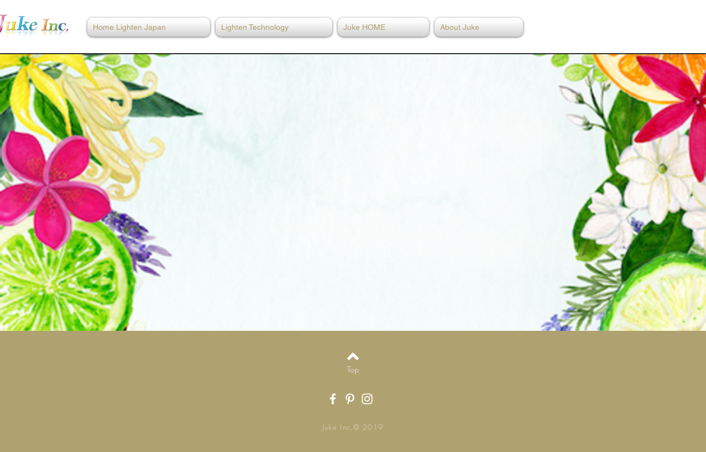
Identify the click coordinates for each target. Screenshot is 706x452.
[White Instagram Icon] (367, 399)
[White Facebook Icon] (333, 399)
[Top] (353, 369)
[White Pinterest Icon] (350, 399)
